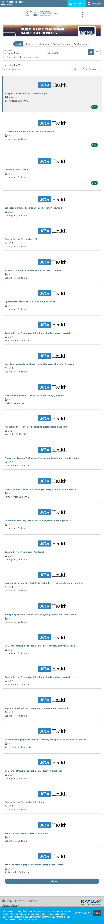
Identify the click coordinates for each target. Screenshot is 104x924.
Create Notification (90, 69)
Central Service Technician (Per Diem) (24, 551)
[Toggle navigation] (82, 14)
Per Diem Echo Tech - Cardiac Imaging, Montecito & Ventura (36, 426)
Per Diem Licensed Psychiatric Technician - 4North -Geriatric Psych (39, 364)
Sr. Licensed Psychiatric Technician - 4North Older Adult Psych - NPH (40, 645)
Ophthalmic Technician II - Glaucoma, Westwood (30, 301)
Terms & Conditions (26, 901)
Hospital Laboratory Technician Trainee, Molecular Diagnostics (38, 520)
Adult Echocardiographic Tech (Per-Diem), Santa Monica (34, 864)
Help (7, 901)
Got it (97, 913)
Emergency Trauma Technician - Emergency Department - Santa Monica (42, 458)
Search (18, 43)
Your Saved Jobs (81, 43)
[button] (97, 52)
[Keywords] (24, 52)
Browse (29, 43)
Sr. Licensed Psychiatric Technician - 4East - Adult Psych (33, 770)
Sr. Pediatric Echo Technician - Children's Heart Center (33, 270)
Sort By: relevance (12, 69)
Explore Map (43, 43)
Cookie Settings (82, 913)
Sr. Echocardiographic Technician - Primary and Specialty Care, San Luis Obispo (45, 739)
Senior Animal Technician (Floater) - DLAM (26, 833)
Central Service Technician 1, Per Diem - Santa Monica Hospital (37, 332)
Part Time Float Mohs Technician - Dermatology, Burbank (34, 395)
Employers (94, 3)
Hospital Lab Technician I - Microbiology (26, 93)
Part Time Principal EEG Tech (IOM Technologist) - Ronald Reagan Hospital (44, 583)
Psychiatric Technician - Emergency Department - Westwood (36, 708)
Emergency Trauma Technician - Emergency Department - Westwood (40, 614)
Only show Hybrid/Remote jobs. (22, 57)
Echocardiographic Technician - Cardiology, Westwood (33, 207)
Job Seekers (76, 3)
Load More (52, 881)
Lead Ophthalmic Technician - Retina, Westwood (30, 131)
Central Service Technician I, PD (21, 239)
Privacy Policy (10, 905)
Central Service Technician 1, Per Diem (24, 802)
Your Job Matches (61, 43)
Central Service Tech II (16, 169)
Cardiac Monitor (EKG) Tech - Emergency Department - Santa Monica (40, 489)
